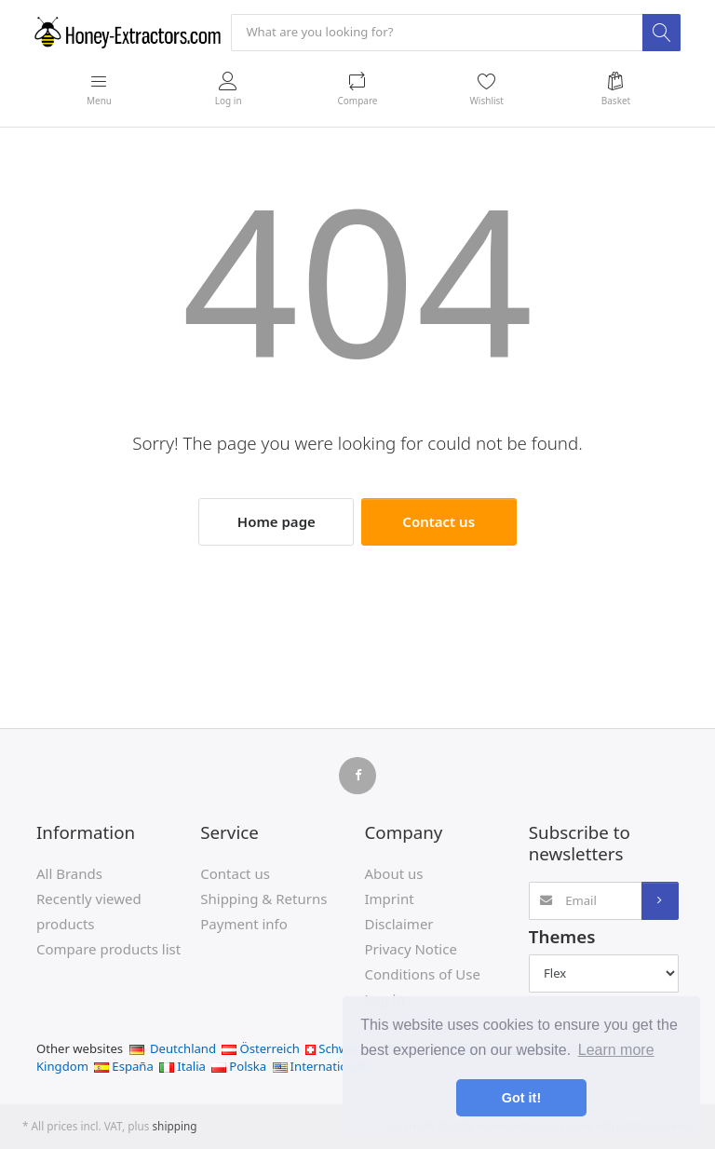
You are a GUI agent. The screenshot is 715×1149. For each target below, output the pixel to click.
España (123, 1066)
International (319, 1066)
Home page (276, 521)
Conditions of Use (422, 974)
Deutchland (173, 1048)
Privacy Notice (411, 948)
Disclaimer (399, 923)
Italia (182, 1066)
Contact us (438, 521)
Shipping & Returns (263, 898)
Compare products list (108, 948)
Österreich (260, 1048)
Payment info (244, 923)
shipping (174, 1125)
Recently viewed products (89, 911)
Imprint (389, 898)
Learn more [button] (616, 1050)
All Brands (69, 873)
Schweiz (334, 1048)
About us (394, 873)
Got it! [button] (521, 1097)
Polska (238, 1066)
